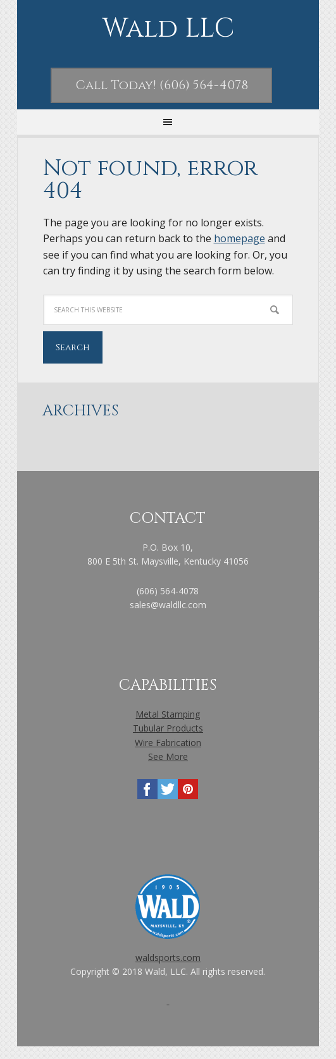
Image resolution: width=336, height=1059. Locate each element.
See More (168, 756)
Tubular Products (168, 728)
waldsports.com (168, 958)
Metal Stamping (167, 714)
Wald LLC (168, 29)
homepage (239, 238)
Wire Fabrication (168, 743)
